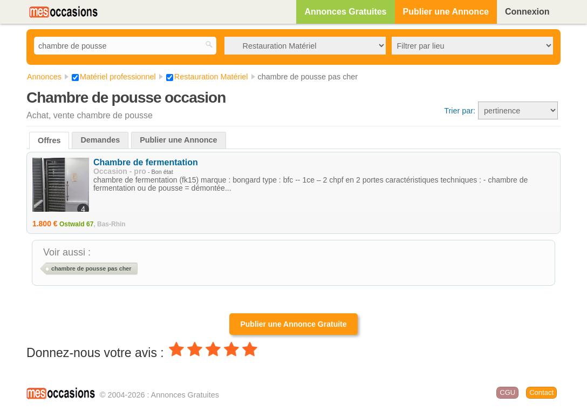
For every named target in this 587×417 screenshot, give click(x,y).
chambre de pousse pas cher (91, 268)
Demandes (100, 140)
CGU (507, 392)
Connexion (527, 11)
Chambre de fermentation (145, 162)
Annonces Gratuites (345, 11)
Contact (541, 392)
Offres (49, 140)
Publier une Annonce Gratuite (293, 324)
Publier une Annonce (446, 11)
